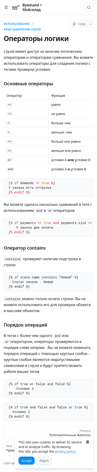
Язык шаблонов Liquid (22, 29)
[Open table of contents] (6, 7)
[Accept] (26, 461)
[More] (90, 24)
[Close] (87, 442)
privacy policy (65, 451)
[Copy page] (79, 24)
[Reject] (44, 461)
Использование (17, 24)
